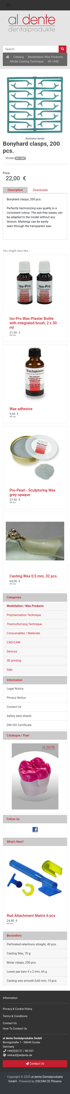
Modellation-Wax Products (45, 57)
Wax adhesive (21, 409)
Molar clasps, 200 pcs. (21, 962)
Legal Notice (15, 688)
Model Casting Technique (27, 61)
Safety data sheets (19, 716)
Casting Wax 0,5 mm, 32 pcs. (34, 576)
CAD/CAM (13, 642)
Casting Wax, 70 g (18, 953)
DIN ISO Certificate (19, 725)
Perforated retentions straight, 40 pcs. (32, 944)
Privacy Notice (16, 697)
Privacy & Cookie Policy (17, 1009)
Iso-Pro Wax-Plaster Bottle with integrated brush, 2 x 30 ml (33, 323)
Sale (10, 669)
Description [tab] (15, 190)
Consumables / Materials (23, 633)
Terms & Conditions (15, 1016)
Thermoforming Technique (24, 624)
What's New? (15, 841)
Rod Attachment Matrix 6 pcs (31, 915)
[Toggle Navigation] (8, 5)
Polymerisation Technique (24, 615)
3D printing (14, 660)
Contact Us (14, 707)
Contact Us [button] (35, 1063)
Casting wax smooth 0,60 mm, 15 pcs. (32, 981)
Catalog (18, 57)
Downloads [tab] (40, 190)
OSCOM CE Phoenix (48, 1081)
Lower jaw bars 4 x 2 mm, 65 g (27, 971)
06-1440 (53, 61)
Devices (12, 651)
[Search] (31, 49)
